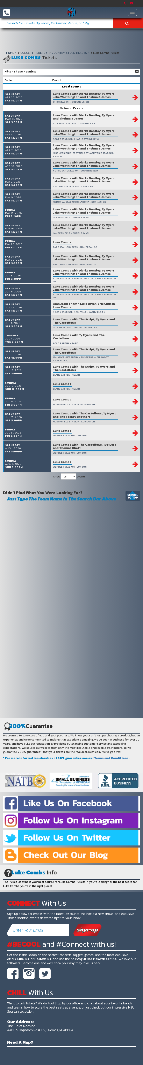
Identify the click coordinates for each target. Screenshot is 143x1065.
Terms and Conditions (111, 792)
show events (69, 510)
